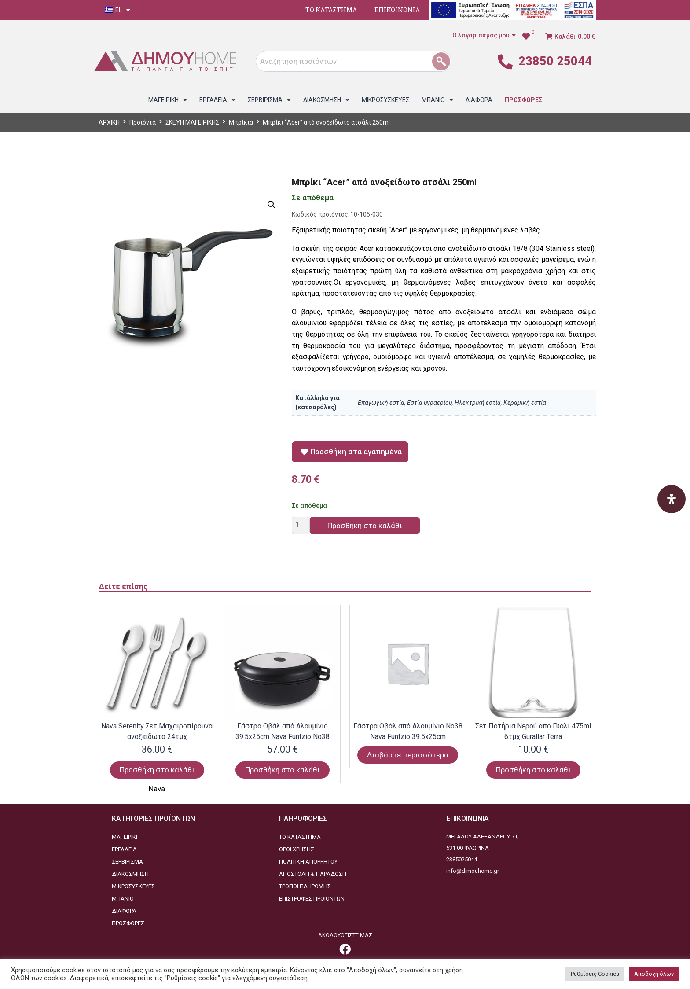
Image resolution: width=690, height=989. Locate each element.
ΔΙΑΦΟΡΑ (124, 911)
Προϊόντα (142, 122)
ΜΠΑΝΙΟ (123, 898)
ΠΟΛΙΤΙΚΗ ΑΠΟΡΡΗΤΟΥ (308, 861)
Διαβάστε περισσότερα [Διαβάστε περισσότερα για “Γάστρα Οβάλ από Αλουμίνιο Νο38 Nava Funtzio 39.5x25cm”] (407, 754)
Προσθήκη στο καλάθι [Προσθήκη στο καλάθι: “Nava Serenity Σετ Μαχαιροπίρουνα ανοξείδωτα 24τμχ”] (157, 769)
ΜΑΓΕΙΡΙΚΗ (126, 837)
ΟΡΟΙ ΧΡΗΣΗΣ (296, 849)
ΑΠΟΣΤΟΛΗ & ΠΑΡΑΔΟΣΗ (312, 874)
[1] (444, 61)
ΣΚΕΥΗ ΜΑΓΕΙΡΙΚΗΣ (192, 122)
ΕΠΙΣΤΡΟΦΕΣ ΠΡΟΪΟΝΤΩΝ (312, 898)
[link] (528, 36)
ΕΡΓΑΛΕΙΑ (124, 849)
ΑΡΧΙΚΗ (109, 122)
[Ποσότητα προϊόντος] (301, 525)
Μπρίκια (241, 122)
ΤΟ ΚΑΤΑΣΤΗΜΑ (331, 10)
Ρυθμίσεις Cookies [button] (595, 974)
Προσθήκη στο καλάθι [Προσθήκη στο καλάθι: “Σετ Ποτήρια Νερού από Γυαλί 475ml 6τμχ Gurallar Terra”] (533, 769)
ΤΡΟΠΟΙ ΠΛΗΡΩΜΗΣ (305, 886)
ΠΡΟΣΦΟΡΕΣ (128, 923)
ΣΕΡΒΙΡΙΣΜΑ (127, 861)
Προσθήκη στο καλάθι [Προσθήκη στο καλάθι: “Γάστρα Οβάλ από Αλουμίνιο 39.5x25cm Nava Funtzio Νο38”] (282, 769)
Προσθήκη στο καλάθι (364, 525)
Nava (157, 788)
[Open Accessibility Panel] (671, 499)
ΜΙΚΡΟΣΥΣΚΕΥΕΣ (133, 886)
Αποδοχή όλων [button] (654, 974)
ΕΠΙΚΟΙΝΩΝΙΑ (397, 10)
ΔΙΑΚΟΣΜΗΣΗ (130, 874)
